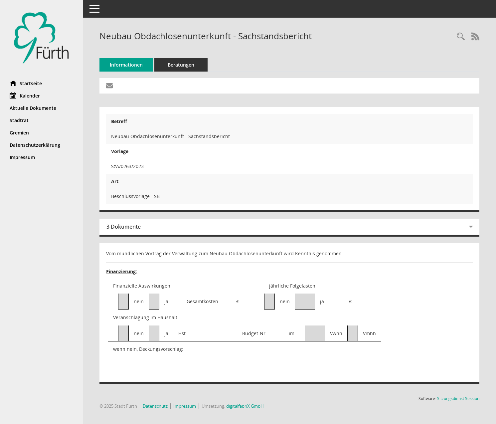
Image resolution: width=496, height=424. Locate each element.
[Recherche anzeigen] (460, 36)
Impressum (185, 406)
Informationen (126, 65)
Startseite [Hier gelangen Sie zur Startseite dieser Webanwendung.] (26, 83)
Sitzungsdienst (458, 398)
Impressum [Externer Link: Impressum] (22, 157)
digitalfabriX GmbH (245, 406)
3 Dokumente (124, 226)
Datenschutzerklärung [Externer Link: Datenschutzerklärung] (35, 145)
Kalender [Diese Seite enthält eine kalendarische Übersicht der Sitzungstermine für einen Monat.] (25, 95)
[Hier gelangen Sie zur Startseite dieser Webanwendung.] (41, 38)
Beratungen (181, 65)
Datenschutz (155, 406)
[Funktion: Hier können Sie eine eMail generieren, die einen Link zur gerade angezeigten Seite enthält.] (109, 86)
